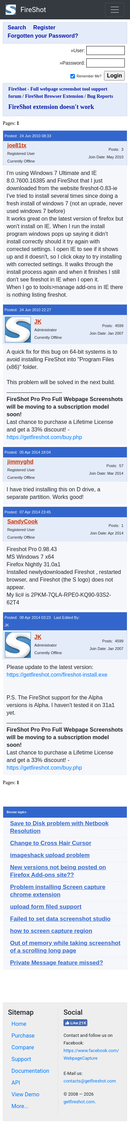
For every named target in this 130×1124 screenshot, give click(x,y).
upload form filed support (45, 906)
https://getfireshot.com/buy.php (44, 437)
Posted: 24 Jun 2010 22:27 (28, 310)
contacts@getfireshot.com (89, 1081)
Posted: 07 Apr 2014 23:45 (28, 512)
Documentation (30, 1071)
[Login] (105, 50)
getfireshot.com (79, 1101)
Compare (22, 1047)
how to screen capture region (51, 931)
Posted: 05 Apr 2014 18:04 (28, 452)
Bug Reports (100, 96)
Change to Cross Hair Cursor (50, 843)
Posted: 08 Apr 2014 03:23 (28, 617)
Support (21, 1059)
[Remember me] (72, 76)
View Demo (25, 1094)
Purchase (23, 1035)
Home (18, 1024)
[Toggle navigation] (114, 10)
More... (20, 1106)
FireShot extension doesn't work (51, 106)
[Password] (105, 62)
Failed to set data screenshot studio (60, 919)
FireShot (26, 9)
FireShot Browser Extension (54, 96)
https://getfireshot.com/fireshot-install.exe (57, 675)
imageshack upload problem (50, 855)
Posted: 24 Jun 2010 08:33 (28, 136)
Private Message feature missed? (56, 962)
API (15, 1082)
